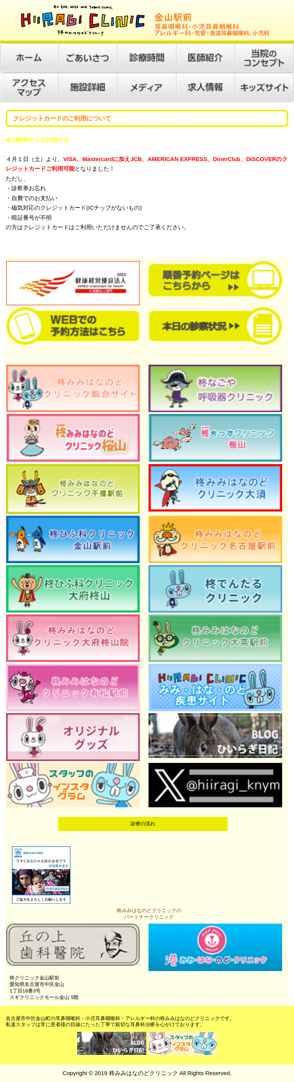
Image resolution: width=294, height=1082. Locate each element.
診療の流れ (143, 823)
